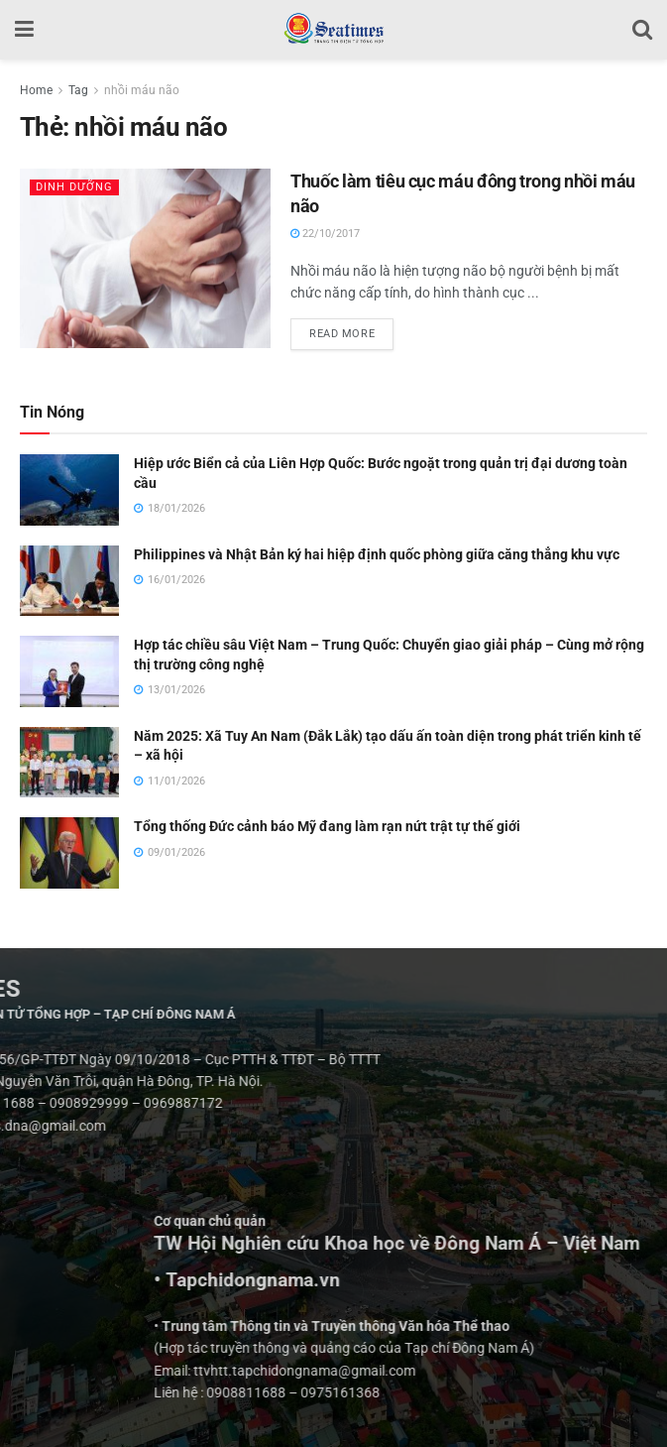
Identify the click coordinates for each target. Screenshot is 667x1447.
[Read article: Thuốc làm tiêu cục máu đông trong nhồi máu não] (145, 258)
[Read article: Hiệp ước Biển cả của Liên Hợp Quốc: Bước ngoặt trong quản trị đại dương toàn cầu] (69, 490)
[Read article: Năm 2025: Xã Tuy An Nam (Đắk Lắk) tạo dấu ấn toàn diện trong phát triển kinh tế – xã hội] (69, 762)
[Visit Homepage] (333, 30)
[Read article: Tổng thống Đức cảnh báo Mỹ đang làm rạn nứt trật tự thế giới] (69, 853)
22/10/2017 (325, 233)
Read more (351, 329)
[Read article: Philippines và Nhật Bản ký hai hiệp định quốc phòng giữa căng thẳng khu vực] (69, 581)
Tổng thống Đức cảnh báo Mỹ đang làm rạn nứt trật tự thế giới (327, 826)
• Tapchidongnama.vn (478, 1280)
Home (36, 90)
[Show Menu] (24, 30)
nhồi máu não (141, 90)
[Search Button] (642, 30)
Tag (78, 90)
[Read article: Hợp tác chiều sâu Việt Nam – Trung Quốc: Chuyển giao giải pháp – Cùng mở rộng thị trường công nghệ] (69, 671)
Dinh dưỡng (74, 187)
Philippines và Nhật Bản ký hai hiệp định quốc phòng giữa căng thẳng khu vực (376, 554)
